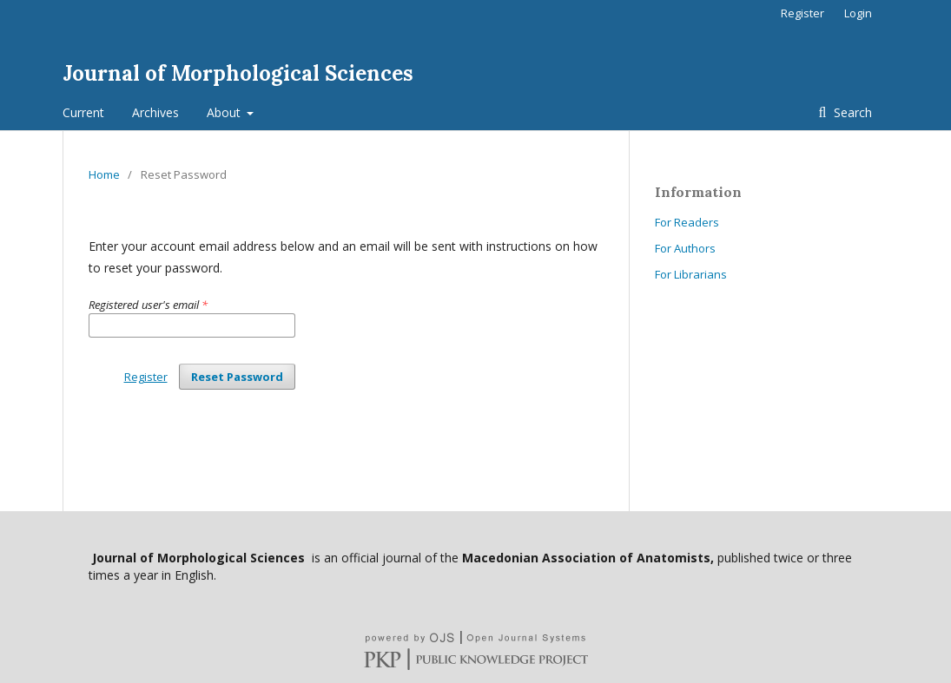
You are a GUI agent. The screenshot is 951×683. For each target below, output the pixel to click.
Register (802, 13)
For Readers (687, 222)
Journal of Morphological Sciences (238, 73)
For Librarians (691, 274)
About (225, 112)
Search (851, 112)
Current (83, 112)
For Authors (685, 248)
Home (104, 174)
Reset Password (237, 376)
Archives (155, 112)
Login (858, 13)
